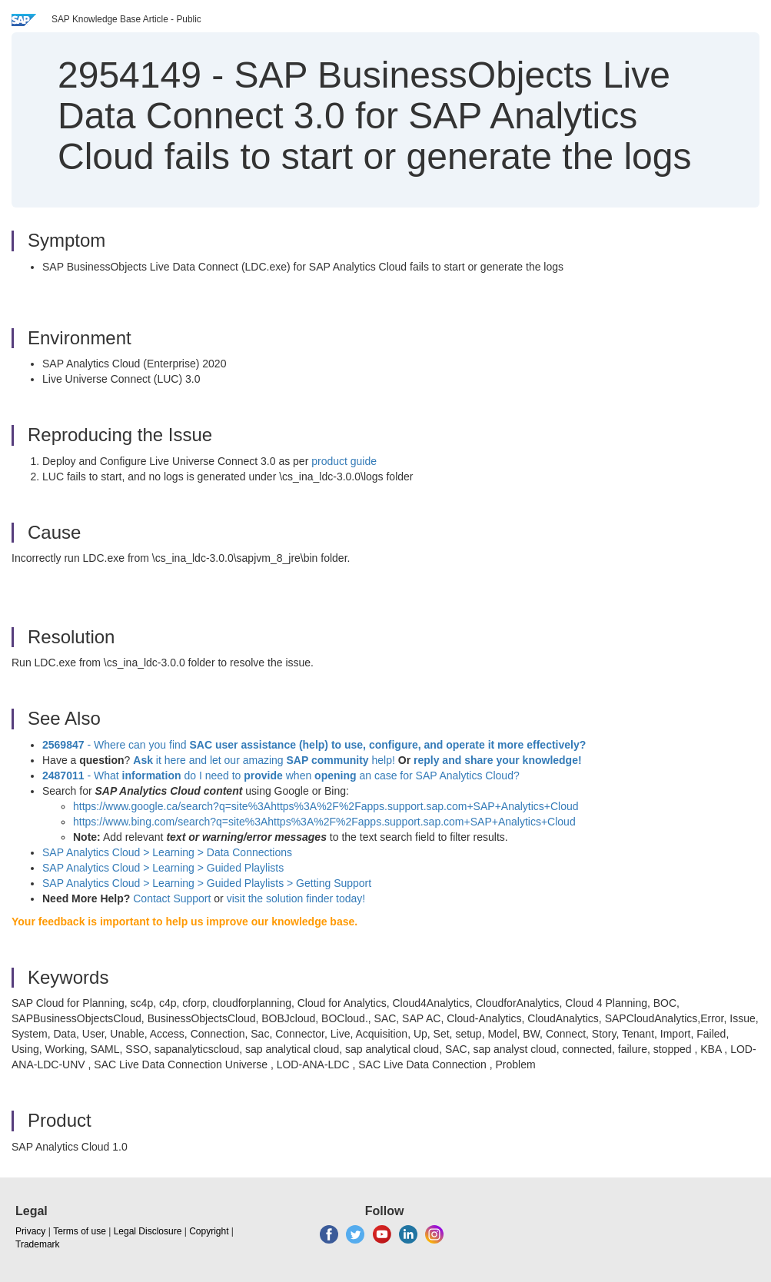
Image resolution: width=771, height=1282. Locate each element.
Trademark (37, 1244)
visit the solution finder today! (296, 898)
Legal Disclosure (148, 1231)
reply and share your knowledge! (498, 760)
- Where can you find (314, 745)
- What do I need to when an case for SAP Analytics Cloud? (281, 775)
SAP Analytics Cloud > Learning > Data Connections (167, 852)
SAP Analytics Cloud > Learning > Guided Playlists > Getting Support (206, 883)
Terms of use (79, 1231)
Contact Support (172, 898)
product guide (344, 461)
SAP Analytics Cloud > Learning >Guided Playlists (163, 868)
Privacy (30, 1231)
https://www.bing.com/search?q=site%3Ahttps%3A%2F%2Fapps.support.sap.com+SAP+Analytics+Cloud (324, 821)
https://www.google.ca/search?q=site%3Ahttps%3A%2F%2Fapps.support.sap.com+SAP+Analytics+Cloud (326, 806)
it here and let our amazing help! (264, 760)
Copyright (208, 1231)
